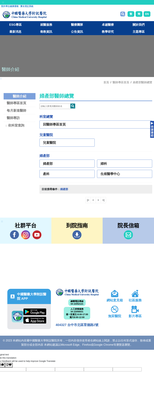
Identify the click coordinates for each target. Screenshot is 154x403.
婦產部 (48, 163)
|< (88, 200)
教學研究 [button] (108, 31)
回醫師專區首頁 (54, 124)
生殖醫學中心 (110, 174)
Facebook (14, 234)
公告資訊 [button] (77, 31)
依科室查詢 (14, 125)
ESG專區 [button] (15, 24)
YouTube (36, 234)
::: (3, 2)
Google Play (34, 311)
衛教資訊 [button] (46, 31)
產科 (46, 174)
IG (25, 234)
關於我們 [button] (139, 24)
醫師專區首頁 (16, 103)
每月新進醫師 (16, 110)
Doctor (72, 106)
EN (147, 13)
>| (103, 200)
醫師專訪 (13, 118)
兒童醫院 (49, 142)
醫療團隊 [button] (77, 24)
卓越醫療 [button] (108, 24)
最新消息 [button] (15, 31)
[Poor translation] (9, 365)
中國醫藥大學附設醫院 (77, 292)
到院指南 (76, 234)
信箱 (128, 234)
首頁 (106, 82)
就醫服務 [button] (46, 24)
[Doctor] (57, 106)
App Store (34, 320)
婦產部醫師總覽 (142, 82)
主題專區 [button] (139, 31)
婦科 (103, 163)
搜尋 (122, 14)
